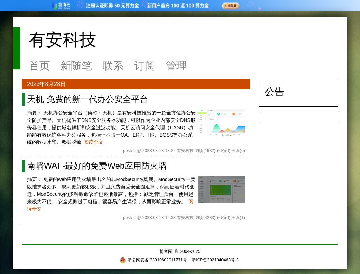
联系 (113, 65)
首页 (39, 65)
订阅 (144, 65)
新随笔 (76, 65)
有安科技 (62, 39)
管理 (176, 65)
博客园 (166, 251)
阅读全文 (93, 142)
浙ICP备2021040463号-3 (215, 259)
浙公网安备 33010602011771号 (153, 259)
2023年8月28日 (46, 84)
